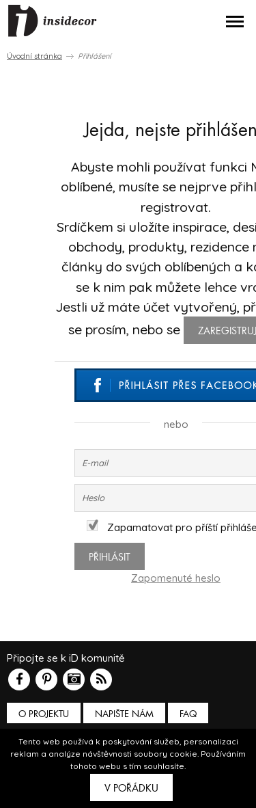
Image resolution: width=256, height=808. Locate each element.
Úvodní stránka (34, 56)
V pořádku (131, 788)
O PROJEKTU (43, 714)
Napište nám (124, 714)
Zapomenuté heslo (176, 577)
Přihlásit (109, 557)
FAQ (188, 714)
